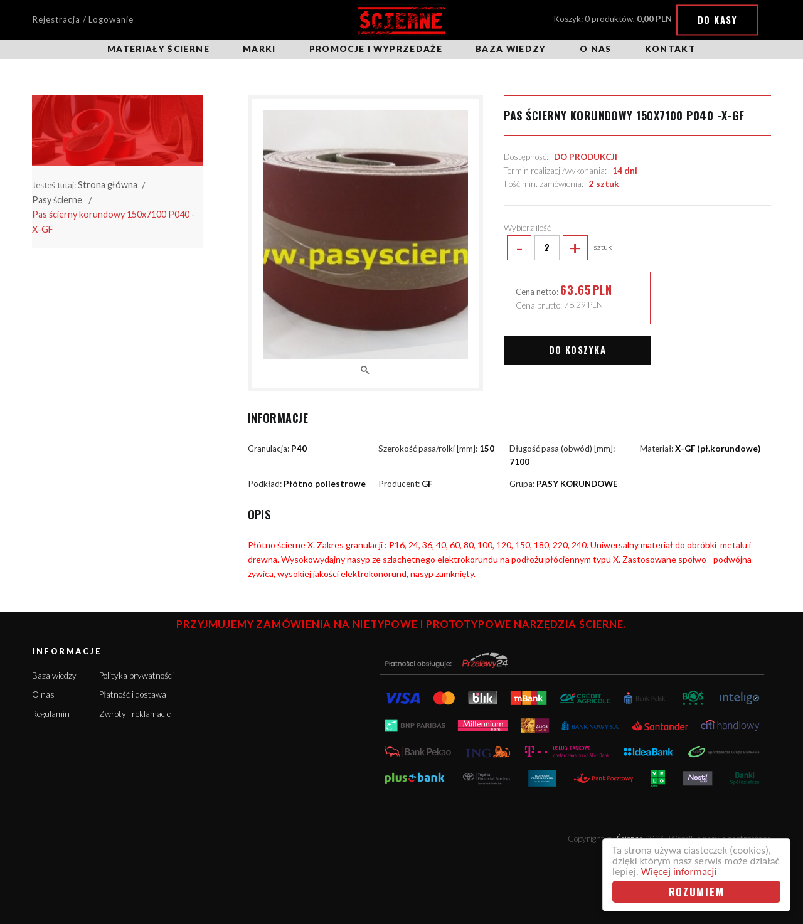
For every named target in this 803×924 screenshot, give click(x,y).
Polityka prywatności (136, 676)
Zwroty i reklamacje (135, 714)
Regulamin (51, 714)
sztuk (558, 247)
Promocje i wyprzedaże (375, 49)
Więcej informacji (678, 871)
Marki (259, 49)
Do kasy (717, 19)
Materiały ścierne (158, 49)
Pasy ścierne (57, 199)
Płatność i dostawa (132, 694)
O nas (596, 49)
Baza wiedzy (511, 49)
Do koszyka (577, 349)
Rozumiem (697, 892)
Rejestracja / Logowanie (83, 19)
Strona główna (107, 184)
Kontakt (670, 49)
